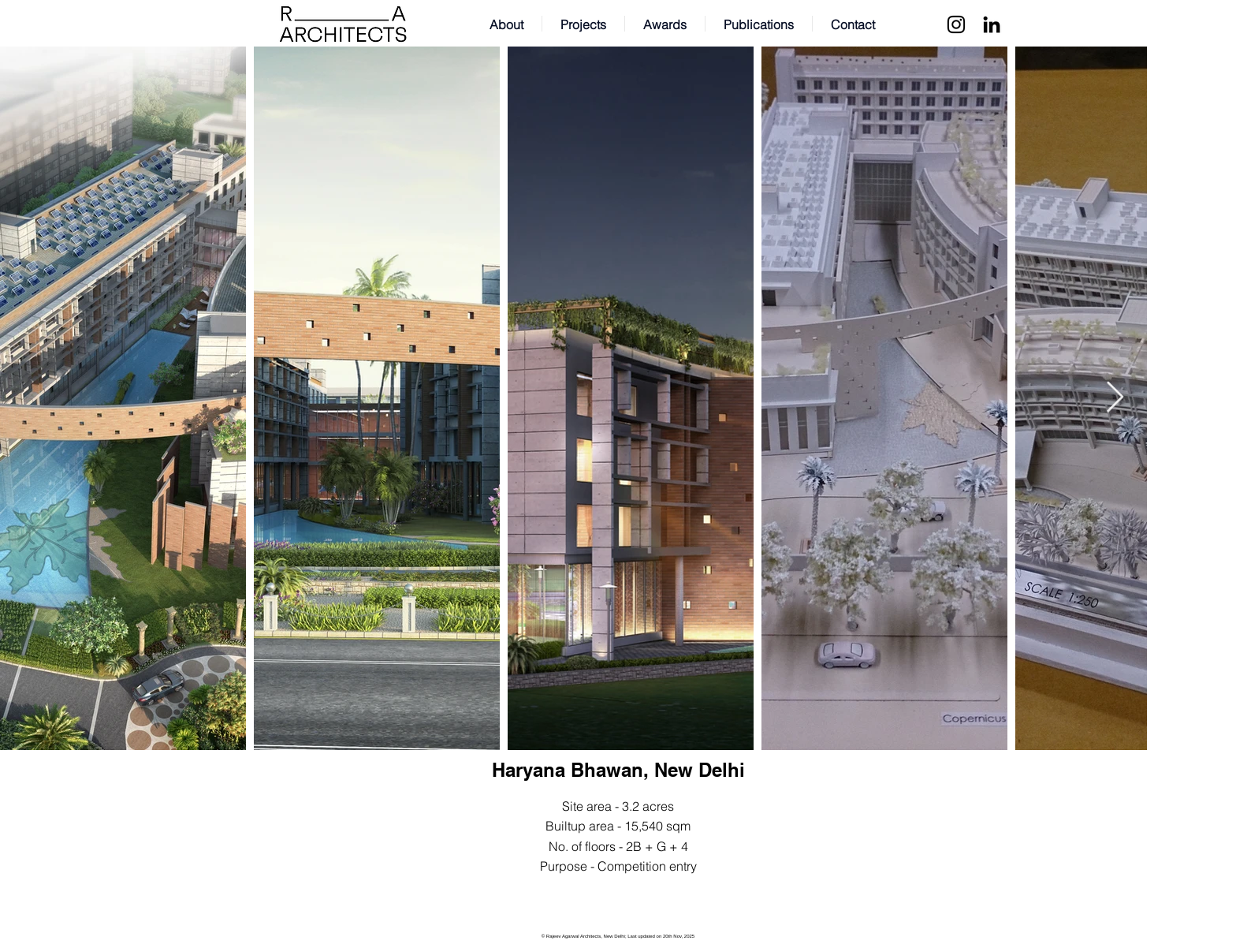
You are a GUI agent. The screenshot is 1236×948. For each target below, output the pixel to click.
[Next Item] (1115, 398)
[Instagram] (956, 24)
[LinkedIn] (991, 24)
